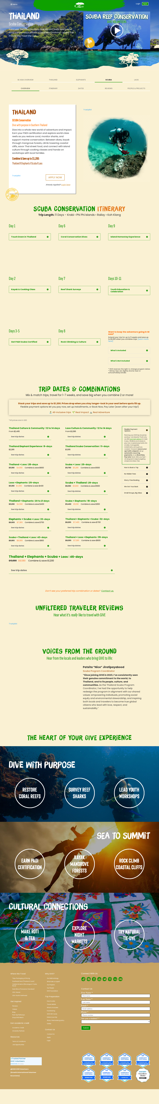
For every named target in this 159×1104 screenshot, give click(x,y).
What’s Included (52, 1007)
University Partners (18, 1031)
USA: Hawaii (16, 992)
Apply (145, 4)
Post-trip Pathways (18, 1015)
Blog (13, 1012)
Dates (81, 88)
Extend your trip (52, 1017)
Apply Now (55, 177)
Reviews (108, 88)
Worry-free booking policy (55, 1020)
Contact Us (50, 1029)
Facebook (94, 979)
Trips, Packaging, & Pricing (21, 978)
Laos (136, 79)
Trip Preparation (52, 996)
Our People (50, 988)
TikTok (83, 979)
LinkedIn (115, 979)
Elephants (81, 79)
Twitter (104, 979)
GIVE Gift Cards (52, 1014)
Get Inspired (15, 1001)
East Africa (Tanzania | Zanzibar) (23, 989)
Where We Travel (18, 973)
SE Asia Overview (25, 79)
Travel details (51, 1004)
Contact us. (107, 590)
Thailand (53, 79)
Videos (14, 1009)
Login (138, 3)
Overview (25, 88)
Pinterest (110, 979)
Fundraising (51, 1011)
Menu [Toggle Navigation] (14, 4)
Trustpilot (16, 175)
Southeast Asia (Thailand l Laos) (23, 981)
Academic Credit (18, 1028)
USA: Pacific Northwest (19, 995)
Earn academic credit (19, 1023)
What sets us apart (53, 981)
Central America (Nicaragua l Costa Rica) (24, 985)
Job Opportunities (18, 1045)
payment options (135, 439)
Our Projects (51, 985)
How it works (51, 1001)
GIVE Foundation (52, 991)
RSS (120, 979)
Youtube (99, 979)
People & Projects (136, 88)
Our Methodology (53, 978)
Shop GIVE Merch (18, 1017)
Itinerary (53, 88)
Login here (65, 184)
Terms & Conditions (19, 1041)
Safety (49, 1024)
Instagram (88, 979)
